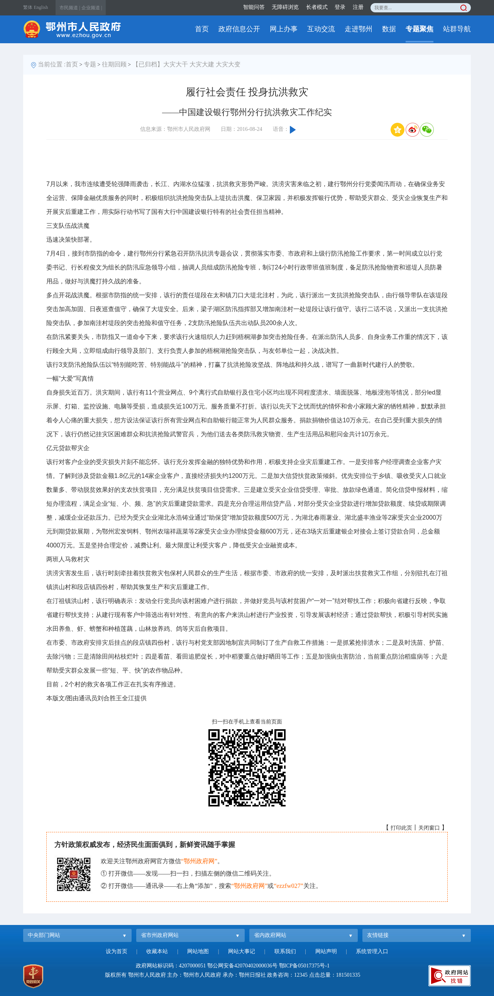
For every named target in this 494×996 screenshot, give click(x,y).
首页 (202, 29)
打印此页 (401, 828)
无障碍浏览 (285, 7)
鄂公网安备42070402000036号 (242, 966)
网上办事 (284, 29)
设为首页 (116, 951)
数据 (389, 29)
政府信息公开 (239, 29)
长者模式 (317, 7)
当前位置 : (52, 64)
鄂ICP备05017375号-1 (304, 966)
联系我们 (285, 951)
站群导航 (457, 29)
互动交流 (321, 29)
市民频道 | (69, 7)
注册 (358, 7)
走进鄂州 (358, 29)
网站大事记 (241, 951)
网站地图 (198, 951)
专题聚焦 (419, 29)
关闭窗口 (429, 828)
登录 (340, 7)
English (41, 7)
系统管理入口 (372, 951)
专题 (90, 64)
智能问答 (254, 7)
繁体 (27, 7)
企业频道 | (91, 7)
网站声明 (326, 951)
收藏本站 (157, 951)
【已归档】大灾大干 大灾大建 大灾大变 (186, 64)
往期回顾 (114, 64)
